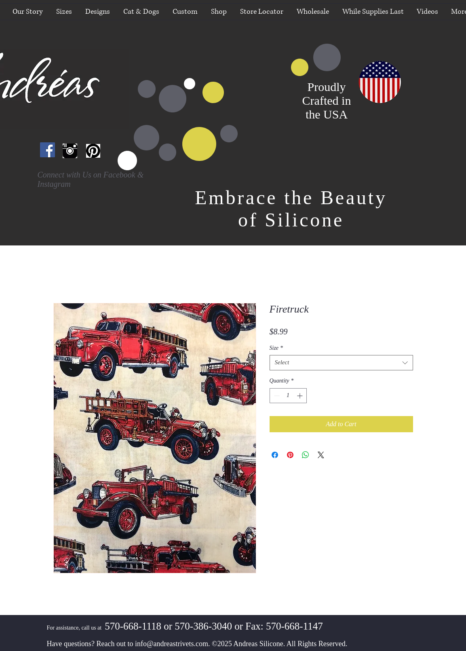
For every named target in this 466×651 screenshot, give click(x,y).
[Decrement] (276, 396)
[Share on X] (321, 455)
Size (276, 348)
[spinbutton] (288, 396)
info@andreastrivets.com (171, 644)
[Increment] (300, 396)
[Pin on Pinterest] (290, 455)
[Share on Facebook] (275, 455)
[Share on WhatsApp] (305, 455)
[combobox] (341, 362)
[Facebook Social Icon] (47, 149)
